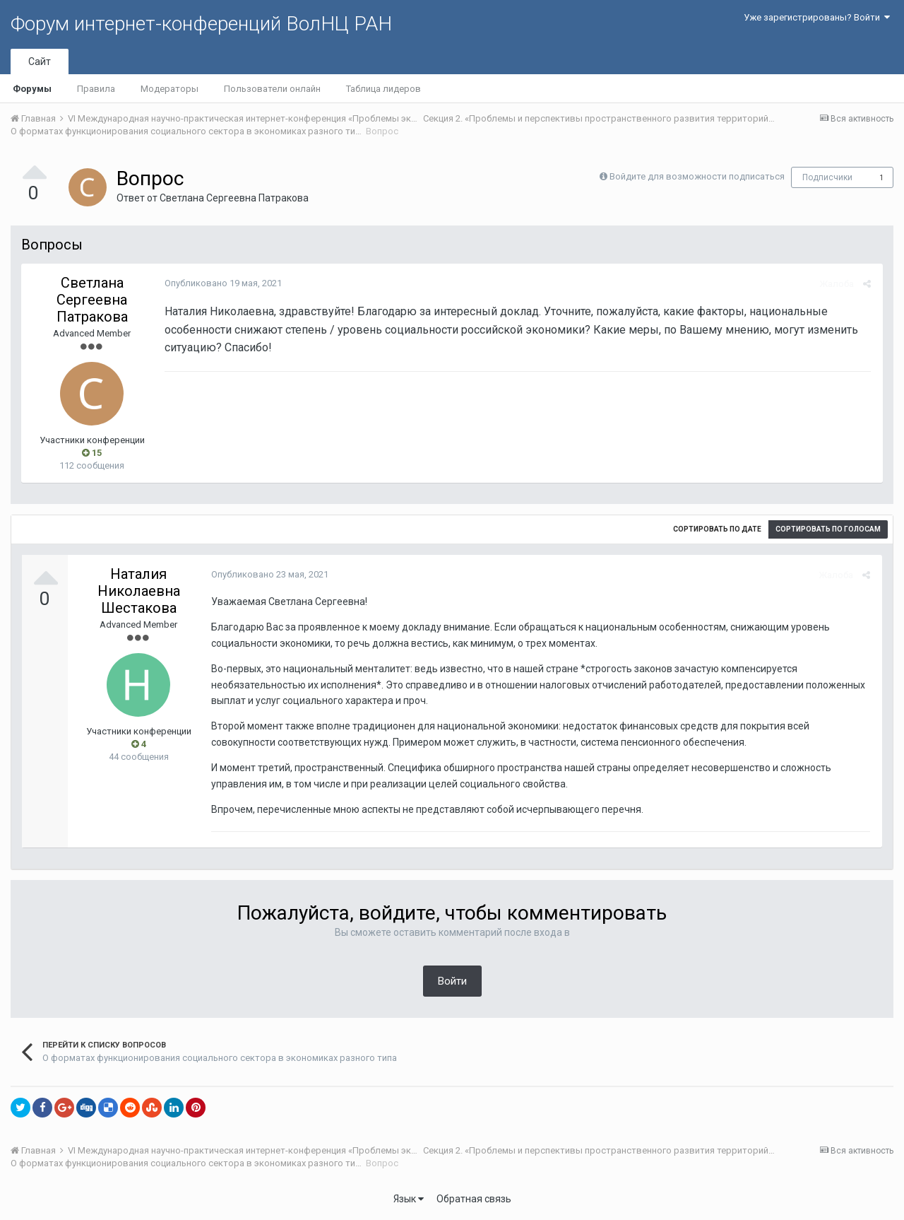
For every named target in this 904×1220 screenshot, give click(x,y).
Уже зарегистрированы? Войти (817, 17)
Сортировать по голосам (828, 529)
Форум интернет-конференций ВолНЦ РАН (201, 23)
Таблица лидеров (383, 88)
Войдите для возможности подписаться (697, 176)
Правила (96, 88)
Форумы (32, 88)
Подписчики (827, 177)
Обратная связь (473, 1198)
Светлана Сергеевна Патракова (234, 198)
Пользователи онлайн (272, 88)
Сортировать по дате (717, 529)
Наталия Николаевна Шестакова (138, 590)
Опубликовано (221, 283)
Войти (452, 981)
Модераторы (169, 88)
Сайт (39, 61)
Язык (408, 1198)
